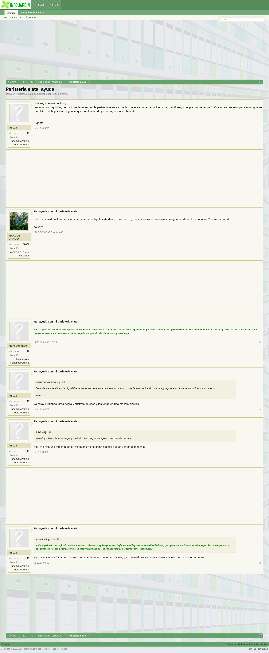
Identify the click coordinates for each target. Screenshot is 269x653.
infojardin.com (30, 649)
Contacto (231, 644)
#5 (260, 452)
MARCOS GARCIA (14, 237)
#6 (260, 563)
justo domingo (18, 345)
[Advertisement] (120, 51)
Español (6, 644)
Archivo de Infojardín (248, 644)
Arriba (264, 644)
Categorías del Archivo (32, 12)
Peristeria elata (24, 93)
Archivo (11, 13)
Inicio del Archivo (13, 17)
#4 (260, 409)
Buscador (31, 17)
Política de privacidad (258, 649)
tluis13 (55, 93)
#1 (260, 128)
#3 (260, 342)
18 (28, 351)
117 (27, 133)
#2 (260, 232)
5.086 (26, 244)
